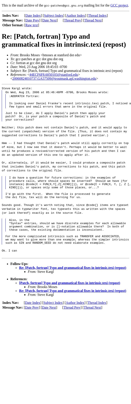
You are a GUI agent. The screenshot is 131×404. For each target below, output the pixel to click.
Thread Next (93, 20)
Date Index (33, 15)
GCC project (119, 5)
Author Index (75, 15)
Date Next (50, 20)
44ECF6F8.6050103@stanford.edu (53, 74)
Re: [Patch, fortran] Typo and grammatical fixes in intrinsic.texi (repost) (72, 281)
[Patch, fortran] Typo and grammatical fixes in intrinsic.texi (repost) (69, 296)
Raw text (31, 25)
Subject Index (53, 15)
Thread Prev (72, 20)
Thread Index (97, 15)
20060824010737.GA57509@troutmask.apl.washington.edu (54, 78)
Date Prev (32, 20)
